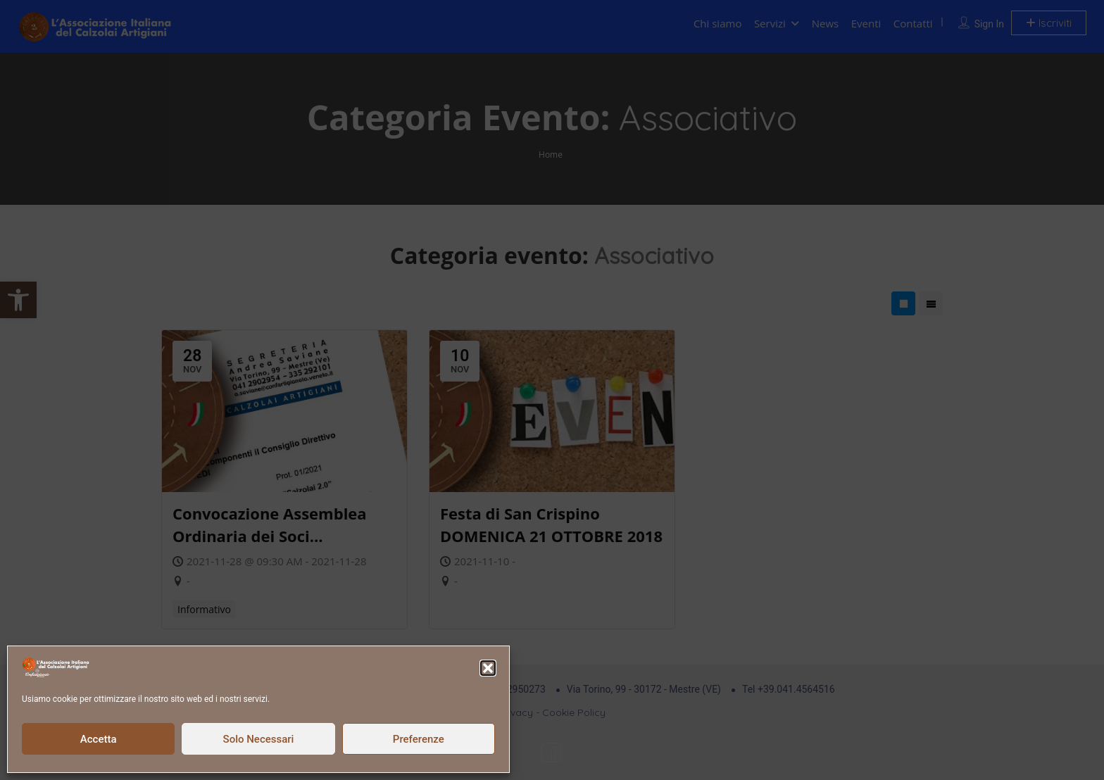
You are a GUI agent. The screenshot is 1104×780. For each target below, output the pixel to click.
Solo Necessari (258, 739)
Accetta (98, 739)
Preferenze (418, 739)
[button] (488, 668)
